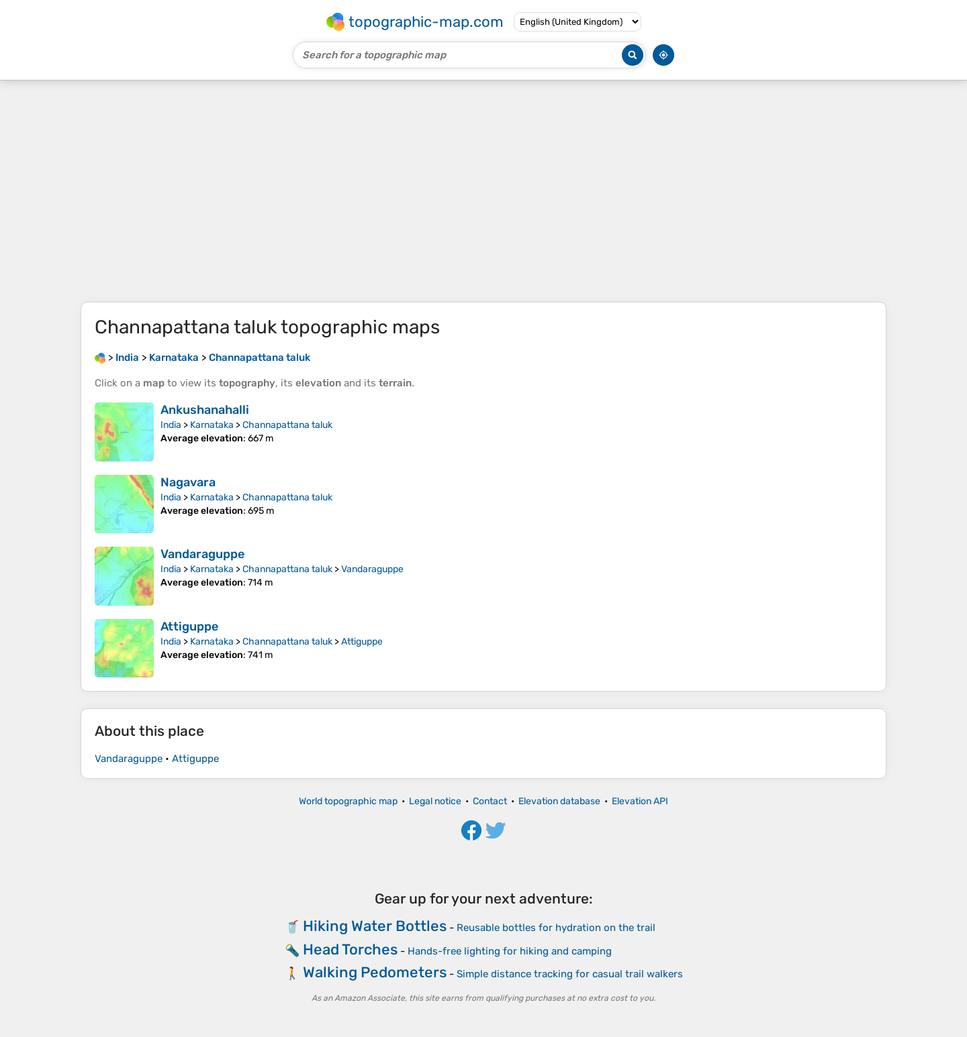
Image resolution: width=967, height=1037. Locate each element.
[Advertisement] (483, 191)
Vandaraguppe (202, 554)
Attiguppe (189, 626)
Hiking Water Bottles (375, 926)
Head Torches (350, 949)
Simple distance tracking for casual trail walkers (570, 974)
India (170, 425)
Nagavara (188, 482)
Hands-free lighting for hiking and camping (510, 951)
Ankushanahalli (204, 409)
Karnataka (212, 425)
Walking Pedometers (375, 972)
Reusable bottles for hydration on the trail (556, 928)
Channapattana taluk (287, 425)
